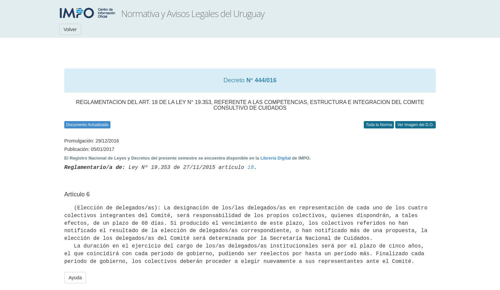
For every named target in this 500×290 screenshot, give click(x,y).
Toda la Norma (379, 124)
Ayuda (75, 277)
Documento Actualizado (87, 124)
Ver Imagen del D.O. (415, 124)
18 (250, 168)
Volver (70, 29)
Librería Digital (275, 158)
